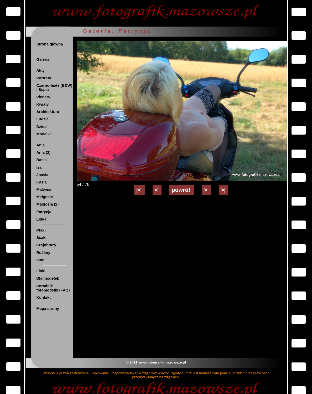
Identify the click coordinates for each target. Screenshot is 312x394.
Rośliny (43, 252)
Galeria (43, 59)
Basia (42, 160)
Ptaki (41, 230)
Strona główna (50, 44)
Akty (41, 70)
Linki (41, 271)
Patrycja (44, 212)
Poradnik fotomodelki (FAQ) (53, 288)
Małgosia (45, 197)
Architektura (48, 112)
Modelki (44, 134)
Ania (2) (44, 152)
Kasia (42, 182)
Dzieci (42, 127)
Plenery (43, 97)
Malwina (44, 189)
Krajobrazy (46, 245)
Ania (41, 145)
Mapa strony (48, 308)
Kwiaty (43, 104)
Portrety (44, 78)
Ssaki (41, 238)
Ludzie (43, 119)
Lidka (41, 219)
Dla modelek (48, 278)
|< (139, 190)
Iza (39, 167)
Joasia (43, 175)
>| (223, 190)
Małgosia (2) (48, 204)
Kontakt (44, 297)
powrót (181, 190)
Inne (40, 260)
